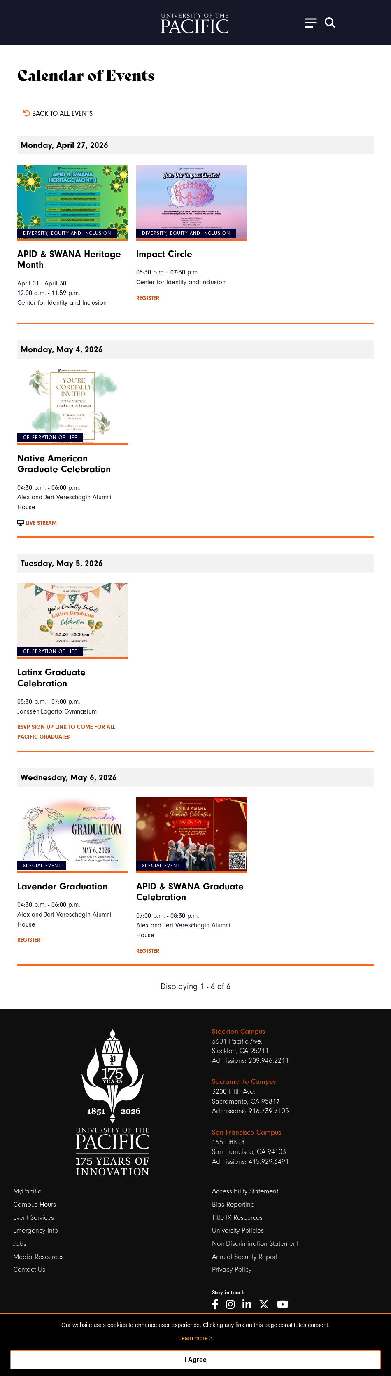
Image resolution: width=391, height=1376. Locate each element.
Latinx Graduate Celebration (51, 677)
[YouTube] (285, 1304)
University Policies (238, 1230)
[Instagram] (233, 1304)
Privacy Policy (231, 1269)
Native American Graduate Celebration (64, 464)
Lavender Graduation (62, 886)
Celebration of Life (50, 437)
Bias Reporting (233, 1204)
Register (147, 298)
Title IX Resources (237, 1218)
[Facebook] (218, 1304)
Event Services (33, 1218)
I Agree (195, 1359)
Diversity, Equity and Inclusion (67, 233)
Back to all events (58, 113)
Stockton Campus (238, 1031)
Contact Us (29, 1269)
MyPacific (27, 1191)
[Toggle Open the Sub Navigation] (308, 22)
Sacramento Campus (244, 1082)
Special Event (42, 865)
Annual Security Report (244, 1257)
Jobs (19, 1243)
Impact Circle (164, 254)
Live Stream (37, 523)
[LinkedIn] (249, 1304)
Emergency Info (35, 1230)
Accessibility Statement (245, 1191)
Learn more (193, 1338)
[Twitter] (267, 1304)
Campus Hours (34, 1204)
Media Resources (38, 1257)
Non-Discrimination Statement (255, 1243)
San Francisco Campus (246, 1132)
